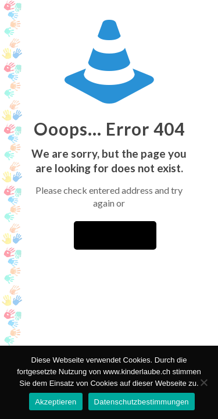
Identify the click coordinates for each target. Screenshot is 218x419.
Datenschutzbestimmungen (141, 401)
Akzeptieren (55, 401)
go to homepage (115, 235)
